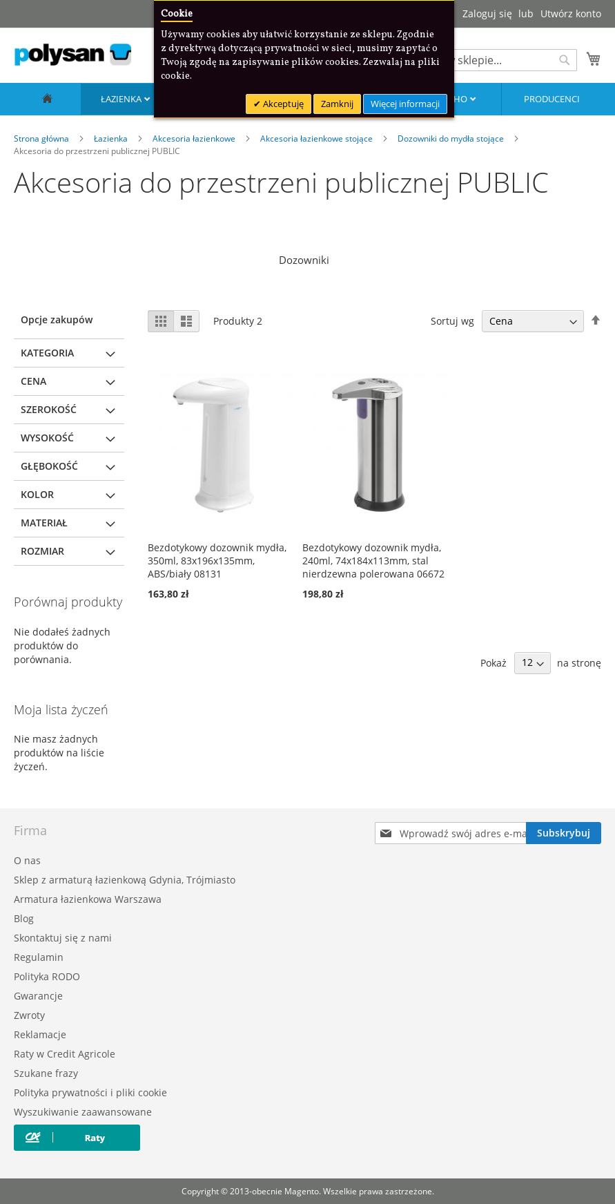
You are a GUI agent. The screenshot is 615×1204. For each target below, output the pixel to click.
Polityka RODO (47, 976)
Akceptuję (282, 103)
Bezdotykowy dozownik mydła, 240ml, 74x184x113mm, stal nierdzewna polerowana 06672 (373, 560)
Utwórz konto (570, 13)
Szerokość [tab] (49, 409)
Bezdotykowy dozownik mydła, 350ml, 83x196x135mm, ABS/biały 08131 (217, 560)
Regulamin (39, 957)
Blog (24, 918)
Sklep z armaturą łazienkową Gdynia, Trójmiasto (124, 879)
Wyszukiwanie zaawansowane (83, 1111)
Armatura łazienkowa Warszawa (88, 899)
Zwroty (29, 1015)
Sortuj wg (452, 320)
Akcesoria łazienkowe (195, 138)
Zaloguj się (487, 13)
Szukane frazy (46, 1073)
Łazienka (122, 99)
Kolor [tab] (37, 494)
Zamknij (337, 103)
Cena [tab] (33, 381)
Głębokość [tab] (49, 465)
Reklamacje (40, 1034)
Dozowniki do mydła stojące (452, 138)
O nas (27, 860)
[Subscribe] (563, 833)
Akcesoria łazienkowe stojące (317, 138)
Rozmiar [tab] (42, 550)
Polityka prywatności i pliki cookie (90, 1092)
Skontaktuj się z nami (63, 937)
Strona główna (42, 138)
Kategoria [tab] (47, 352)
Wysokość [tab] (47, 437)
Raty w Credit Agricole (64, 1053)
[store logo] (72, 55)
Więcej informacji (405, 103)
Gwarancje (38, 995)
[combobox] (490, 60)
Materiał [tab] (44, 522)
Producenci (552, 99)
